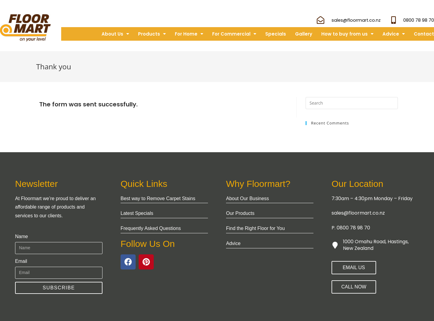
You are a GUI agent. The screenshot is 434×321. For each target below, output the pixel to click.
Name (21, 236)
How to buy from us (347, 34)
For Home (189, 34)
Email (21, 261)
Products (152, 34)
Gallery (303, 34)
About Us (115, 34)
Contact (424, 34)
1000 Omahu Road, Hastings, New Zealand (376, 245)
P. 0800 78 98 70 (351, 227)
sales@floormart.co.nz (358, 212)
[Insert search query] (352, 103)
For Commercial (234, 34)
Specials (275, 34)
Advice (393, 34)
